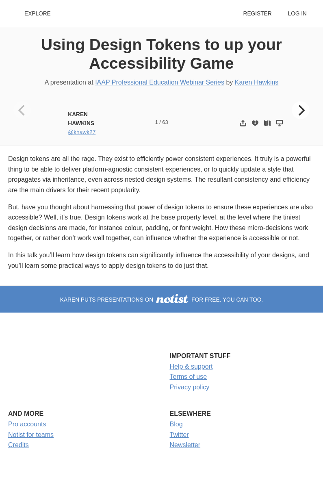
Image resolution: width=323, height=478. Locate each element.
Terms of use (188, 376)
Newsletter (185, 444)
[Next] (301, 110)
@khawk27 (81, 132)
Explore (37, 14)
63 (165, 122)
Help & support (191, 366)
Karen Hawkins (257, 82)
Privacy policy (190, 387)
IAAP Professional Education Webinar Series (159, 82)
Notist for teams (31, 434)
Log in (297, 14)
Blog (176, 424)
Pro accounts (27, 424)
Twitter (179, 434)
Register (257, 14)
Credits (18, 444)
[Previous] (22, 110)
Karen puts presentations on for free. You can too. (161, 300)
